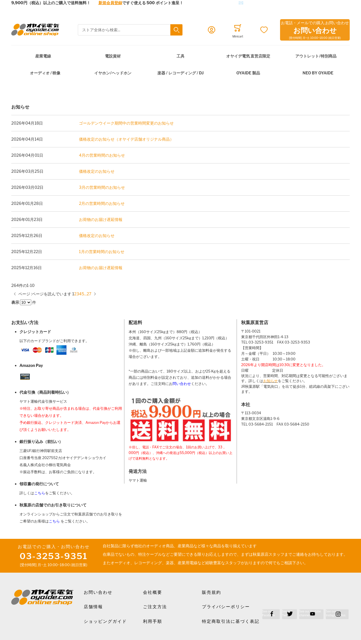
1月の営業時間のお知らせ (101, 251)
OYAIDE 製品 (248, 72)
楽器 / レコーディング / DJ (180, 72)
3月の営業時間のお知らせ (102, 187)
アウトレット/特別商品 (315, 56)
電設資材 (113, 56)
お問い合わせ (98, 592)
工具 (180, 56)
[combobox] (130, 30)
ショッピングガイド (105, 621)
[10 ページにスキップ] (85, 293)
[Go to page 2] (75, 293)
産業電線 (43, 56)
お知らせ (270, 381)
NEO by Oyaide (318, 72)
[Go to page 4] (80, 293)
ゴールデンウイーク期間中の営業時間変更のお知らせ (126, 123)
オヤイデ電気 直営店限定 (248, 56)
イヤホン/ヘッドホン (112, 72)
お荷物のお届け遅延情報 (100, 219)
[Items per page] (25, 302)
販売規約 (211, 592)
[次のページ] (94, 293)
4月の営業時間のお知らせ (102, 155)
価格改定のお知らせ (97, 171)
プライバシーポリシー (226, 606)
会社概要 (152, 592)
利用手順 (152, 621)
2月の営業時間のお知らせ (102, 203)
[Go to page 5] (83, 293)
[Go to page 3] (77, 293)
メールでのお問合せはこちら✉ (215, 2)
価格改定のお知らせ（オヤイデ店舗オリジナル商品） (126, 139)
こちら (39, 493)
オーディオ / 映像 (45, 72)
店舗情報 (93, 606)
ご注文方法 (155, 606)
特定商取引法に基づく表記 (230, 621)
